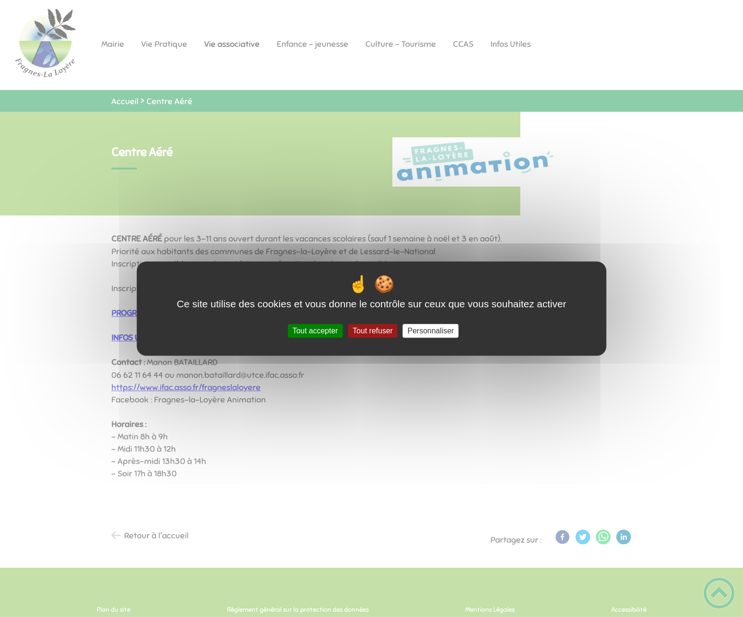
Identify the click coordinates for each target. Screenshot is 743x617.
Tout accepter (315, 331)
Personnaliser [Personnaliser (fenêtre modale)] (431, 331)
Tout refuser (372, 331)
